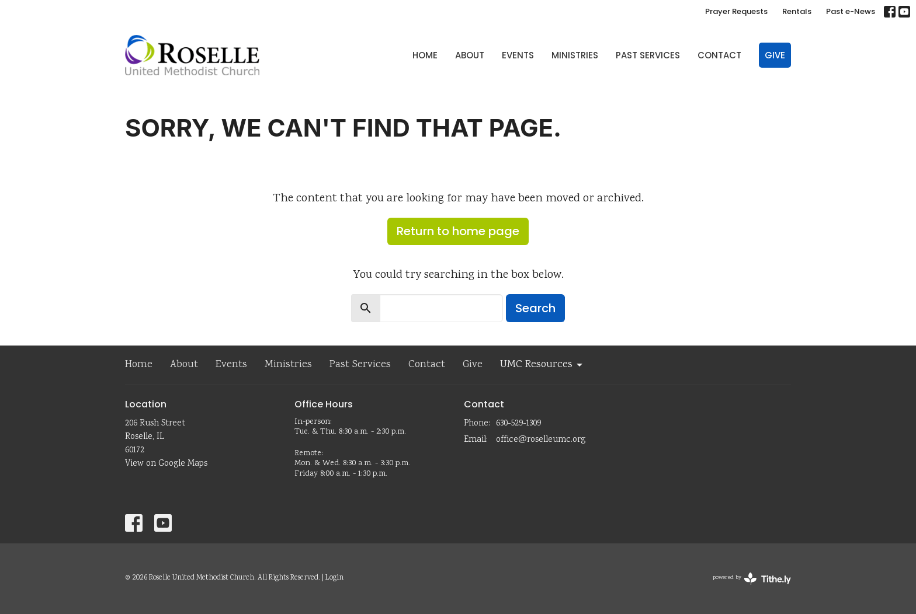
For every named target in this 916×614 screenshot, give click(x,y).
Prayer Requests (736, 11)
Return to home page (458, 231)
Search (535, 308)
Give (775, 55)
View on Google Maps (166, 464)
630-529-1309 (518, 423)
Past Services (648, 55)
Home (425, 55)
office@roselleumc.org (540, 440)
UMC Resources (542, 364)
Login (334, 578)
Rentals (796, 11)
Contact (719, 55)
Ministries (574, 55)
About (469, 55)
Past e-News (850, 11)
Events (518, 55)
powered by (752, 578)
